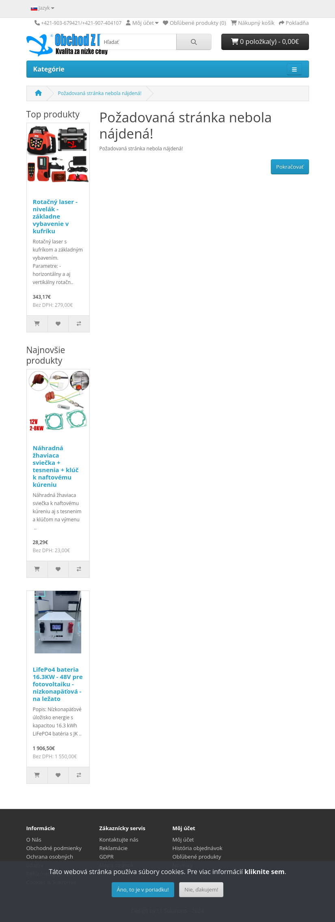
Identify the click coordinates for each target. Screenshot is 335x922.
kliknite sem (264, 871)
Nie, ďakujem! (201, 889)
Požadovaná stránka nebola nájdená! (100, 93)
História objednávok (198, 848)
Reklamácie (113, 848)
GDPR (106, 856)
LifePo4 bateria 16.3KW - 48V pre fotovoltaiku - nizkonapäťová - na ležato (58, 684)
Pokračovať (289, 166)
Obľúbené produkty (197, 856)
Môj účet (183, 839)
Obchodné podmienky (54, 848)
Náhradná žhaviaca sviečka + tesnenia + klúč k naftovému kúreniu (56, 466)
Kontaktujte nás (118, 839)
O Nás (33, 839)
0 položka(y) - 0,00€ (265, 41)
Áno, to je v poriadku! (143, 889)
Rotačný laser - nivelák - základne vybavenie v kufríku (55, 216)
